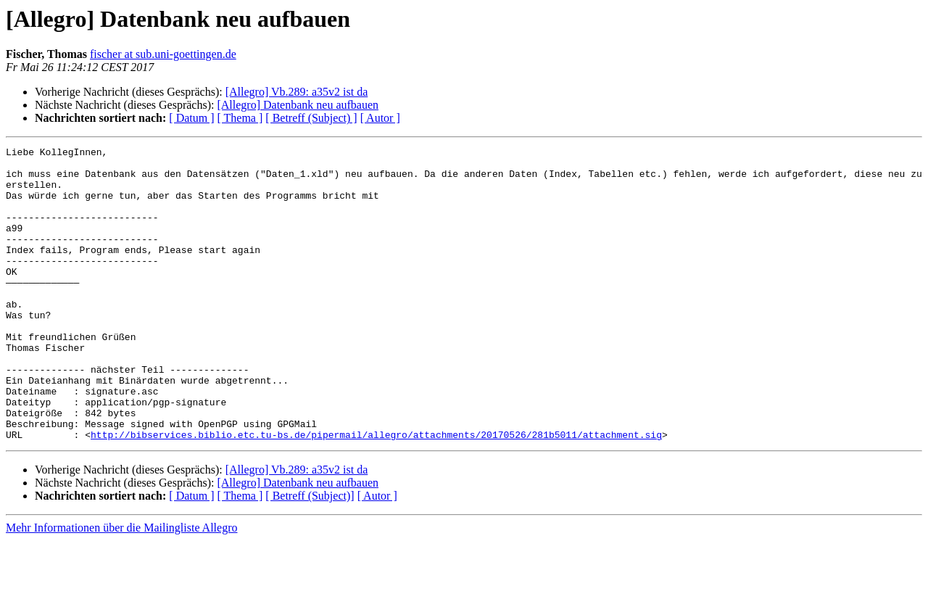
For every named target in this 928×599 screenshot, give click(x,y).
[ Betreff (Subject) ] (311, 118)
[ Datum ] (191, 118)
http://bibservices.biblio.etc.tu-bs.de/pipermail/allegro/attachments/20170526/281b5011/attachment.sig (376, 493)
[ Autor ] (380, 118)
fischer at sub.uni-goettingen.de (163, 54)
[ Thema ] (240, 118)
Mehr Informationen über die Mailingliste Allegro (121, 586)
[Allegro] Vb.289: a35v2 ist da (296, 92)
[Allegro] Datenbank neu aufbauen (297, 105)
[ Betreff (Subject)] (309, 554)
